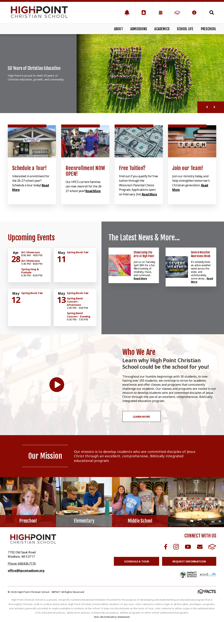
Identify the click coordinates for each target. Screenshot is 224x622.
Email (200, 547)
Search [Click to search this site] (211, 12)
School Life (185, 29)
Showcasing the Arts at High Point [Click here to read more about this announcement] (144, 254)
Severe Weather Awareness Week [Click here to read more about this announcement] (201, 254)
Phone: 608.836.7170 (22, 563)
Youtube (188, 547)
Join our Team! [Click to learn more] (187, 168)
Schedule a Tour (136, 561)
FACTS (212, 547)
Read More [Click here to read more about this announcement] (140, 278)
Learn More (141, 416)
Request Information (189, 561)
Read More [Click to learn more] (93, 191)
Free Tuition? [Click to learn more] (132, 168)
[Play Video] (57, 384)
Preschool (208, 29)
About (118, 29)
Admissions (138, 29)
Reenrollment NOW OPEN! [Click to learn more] (85, 171)
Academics (161, 29)
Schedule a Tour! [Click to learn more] (29, 168)
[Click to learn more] (32, 141)
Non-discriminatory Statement (112, 616)
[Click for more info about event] (16, 253)
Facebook (165, 547)
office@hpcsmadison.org (26, 571)
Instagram (176, 547)
